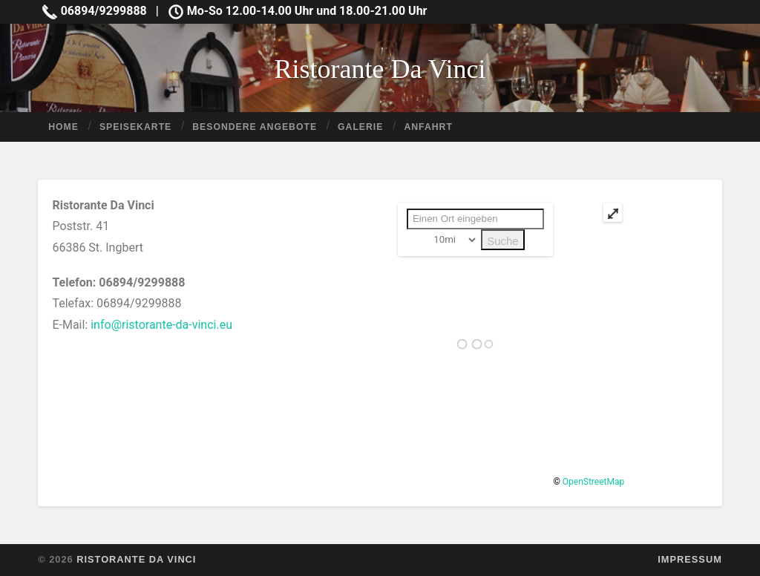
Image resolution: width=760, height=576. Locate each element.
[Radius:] (452, 239)
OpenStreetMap (593, 482)
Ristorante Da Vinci (379, 69)
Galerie (360, 127)
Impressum (690, 559)
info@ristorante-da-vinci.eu (161, 325)
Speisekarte (135, 127)
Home (63, 127)
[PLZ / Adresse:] (475, 219)
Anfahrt (428, 127)
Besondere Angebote (254, 127)
